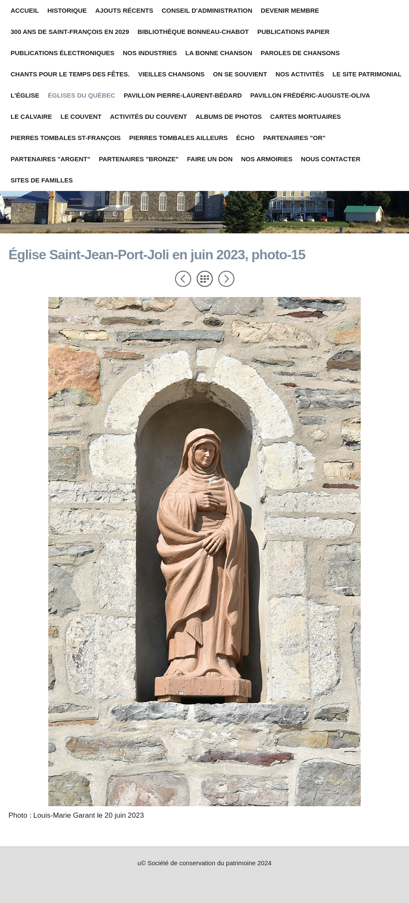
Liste (205, 279)
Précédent (183, 279)
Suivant (226, 279)
